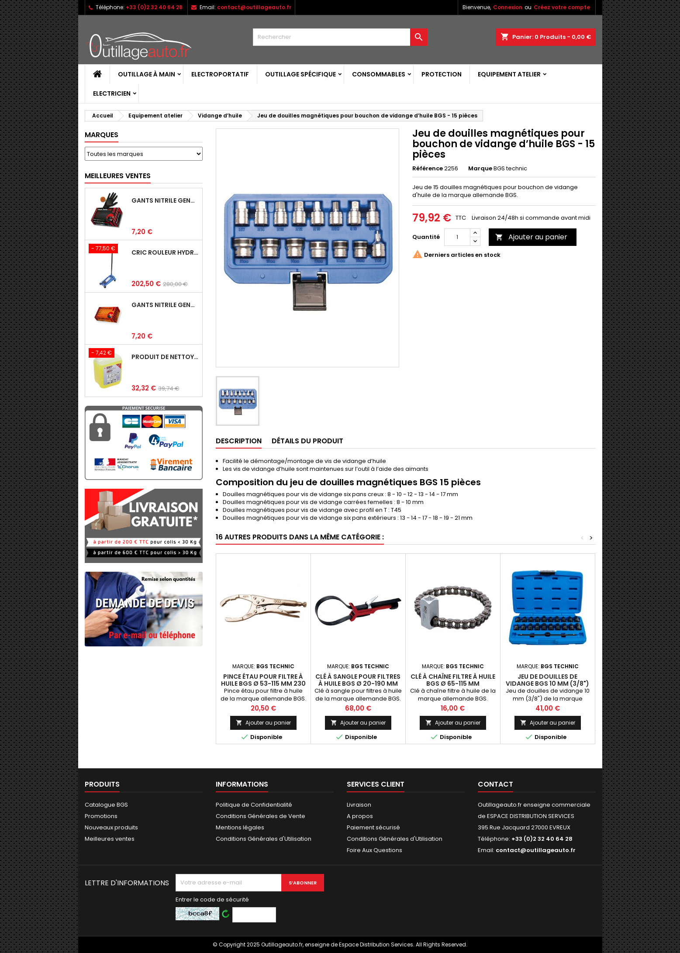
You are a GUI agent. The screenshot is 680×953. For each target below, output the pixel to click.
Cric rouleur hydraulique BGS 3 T (165, 252)
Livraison (359, 805)
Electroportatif (220, 74)
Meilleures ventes (110, 839)
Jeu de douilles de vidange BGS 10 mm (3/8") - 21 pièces (547, 683)
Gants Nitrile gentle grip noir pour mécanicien (165, 200)
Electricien (112, 93)
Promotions (101, 816)
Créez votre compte (562, 7)
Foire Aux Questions (374, 850)
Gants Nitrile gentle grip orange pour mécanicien (165, 304)
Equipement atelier (509, 74)
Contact (495, 784)
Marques (101, 135)
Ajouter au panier (531, 237)
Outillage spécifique (300, 74)
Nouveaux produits (111, 827)
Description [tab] (239, 441)
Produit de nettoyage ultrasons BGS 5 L (165, 356)
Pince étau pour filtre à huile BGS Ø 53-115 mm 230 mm (263, 683)
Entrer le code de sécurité (212, 900)
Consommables (378, 74)
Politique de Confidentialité (254, 805)
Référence (427, 169)
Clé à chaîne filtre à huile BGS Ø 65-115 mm (453, 680)
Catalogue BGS (106, 805)
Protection (441, 74)
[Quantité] (457, 237)
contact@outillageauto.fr (254, 7)
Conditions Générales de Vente (260, 816)
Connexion (507, 7)
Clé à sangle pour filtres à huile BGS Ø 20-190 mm (357, 680)
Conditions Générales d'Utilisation (263, 839)
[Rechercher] (340, 37)
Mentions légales (240, 827)
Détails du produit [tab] (307, 441)
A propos (360, 816)
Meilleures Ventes (118, 176)
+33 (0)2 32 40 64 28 (154, 7)
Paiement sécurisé (373, 827)
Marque (480, 169)
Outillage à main (146, 74)
